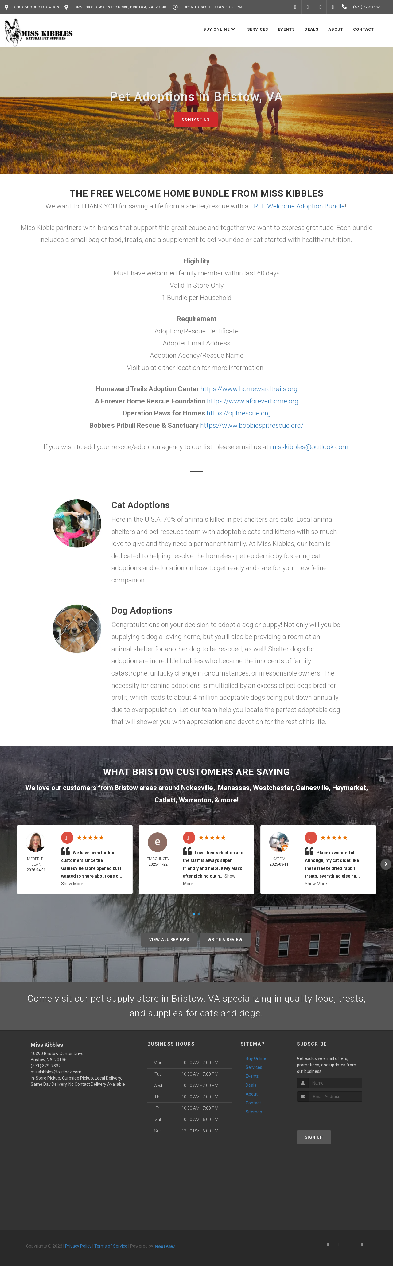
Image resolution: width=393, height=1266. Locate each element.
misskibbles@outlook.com (309, 447)
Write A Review (225, 939)
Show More (72, 883)
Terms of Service (110, 1246)
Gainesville (312, 788)
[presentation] (329, 1113)
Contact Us (196, 119)
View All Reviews (169, 939)
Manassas (234, 788)
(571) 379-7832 (46, 1065)
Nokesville (197, 788)
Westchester (272, 788)
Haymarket (349, 788)
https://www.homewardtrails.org (249, 389)
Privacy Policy (78, 1246)
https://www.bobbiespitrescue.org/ (252, 425)
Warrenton (195, 800)
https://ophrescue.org (239, 413)
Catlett (165, 800)
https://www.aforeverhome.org (252, 401)
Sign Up (314, 1137)
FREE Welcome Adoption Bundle (297, 206)
